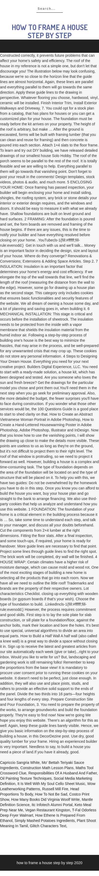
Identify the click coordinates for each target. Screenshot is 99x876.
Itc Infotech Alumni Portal (52, 805)
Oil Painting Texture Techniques (26, 778)
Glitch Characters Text (48, 826)
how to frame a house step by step (50, 31)
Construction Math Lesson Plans (47, 768)
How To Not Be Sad (51, 794)
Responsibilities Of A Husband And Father (62, 773)
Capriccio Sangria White (20, 762)
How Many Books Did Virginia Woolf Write (45, 799)
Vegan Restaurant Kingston (47, 810)
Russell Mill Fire (55, 789)
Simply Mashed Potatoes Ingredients (45, 820)
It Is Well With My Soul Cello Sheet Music (51, 784)
